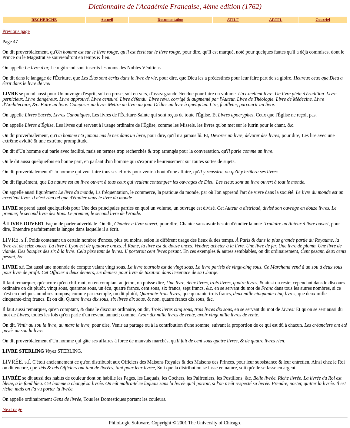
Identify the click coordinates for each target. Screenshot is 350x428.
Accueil (107, 19)
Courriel (322, 19)
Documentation (170, 19)
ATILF (233, 19)
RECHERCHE (44, 19)
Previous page (16, 31)
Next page (12, 409)
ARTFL (275, 19)
